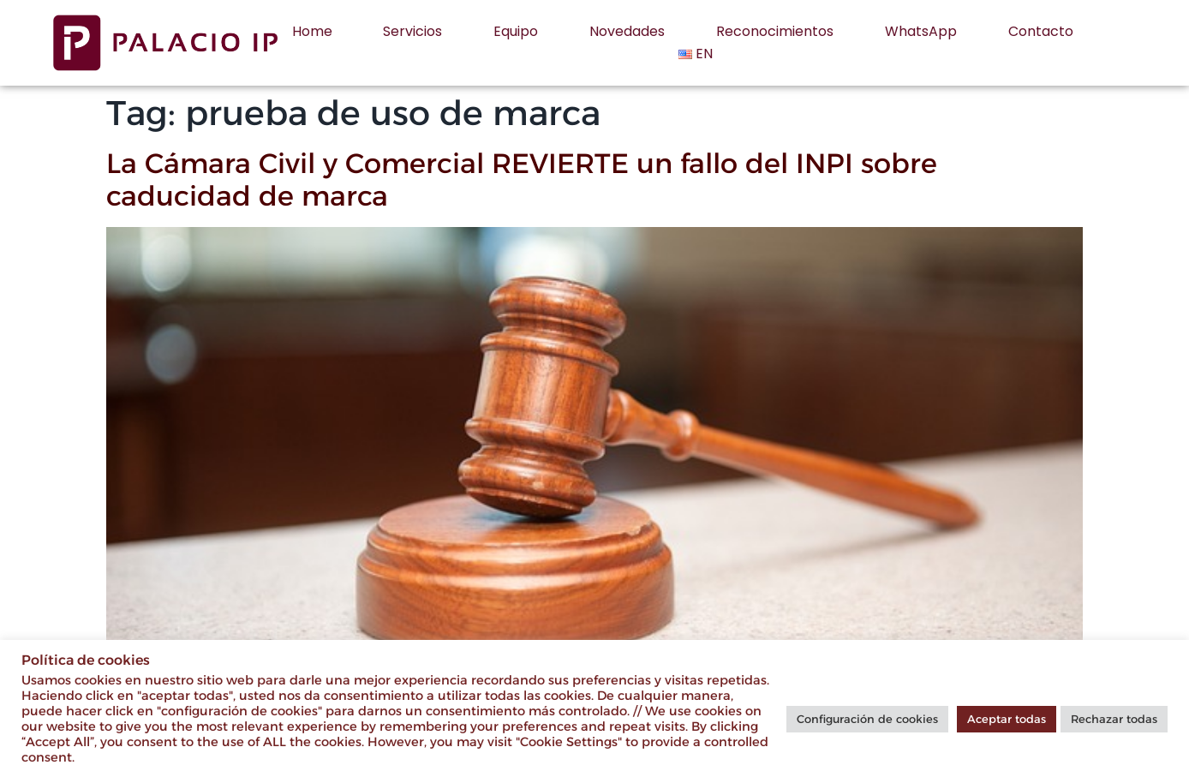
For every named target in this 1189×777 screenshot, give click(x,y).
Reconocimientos (774, 31)
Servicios (412, 31)
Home (312, 31)
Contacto (1040, 31)
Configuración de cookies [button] (867, 719)
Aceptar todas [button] (1006, 719)
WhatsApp (921, 31)
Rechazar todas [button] (1114, 719)
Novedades (627, 31)
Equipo (515, 31)
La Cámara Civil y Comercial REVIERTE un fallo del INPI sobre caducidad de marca (521, 179)
